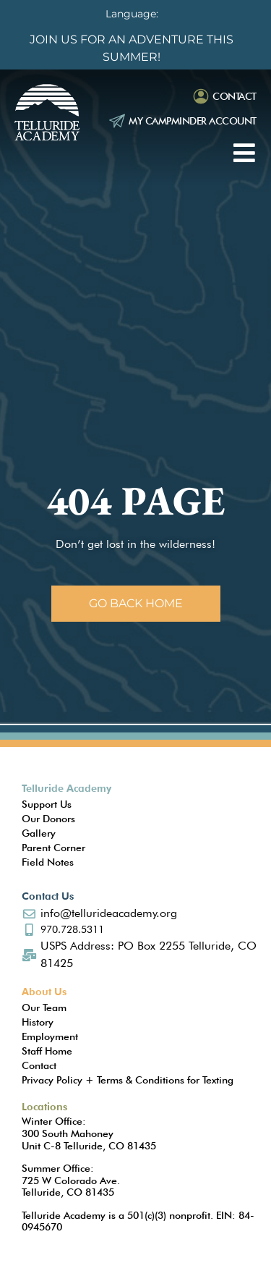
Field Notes (48, 862)
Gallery (39, 833)
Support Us (47, 804)
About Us (44, 991)
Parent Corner (53, 847)
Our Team (44, 1007)
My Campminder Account (193, 121)
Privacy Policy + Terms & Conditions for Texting (127, 1080)
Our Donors (48, 818)
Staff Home (47, 1051)
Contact (234, 96)
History (37, 1022)
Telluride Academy (66, 788)
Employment (50, 1036)
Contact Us (48, 896)
